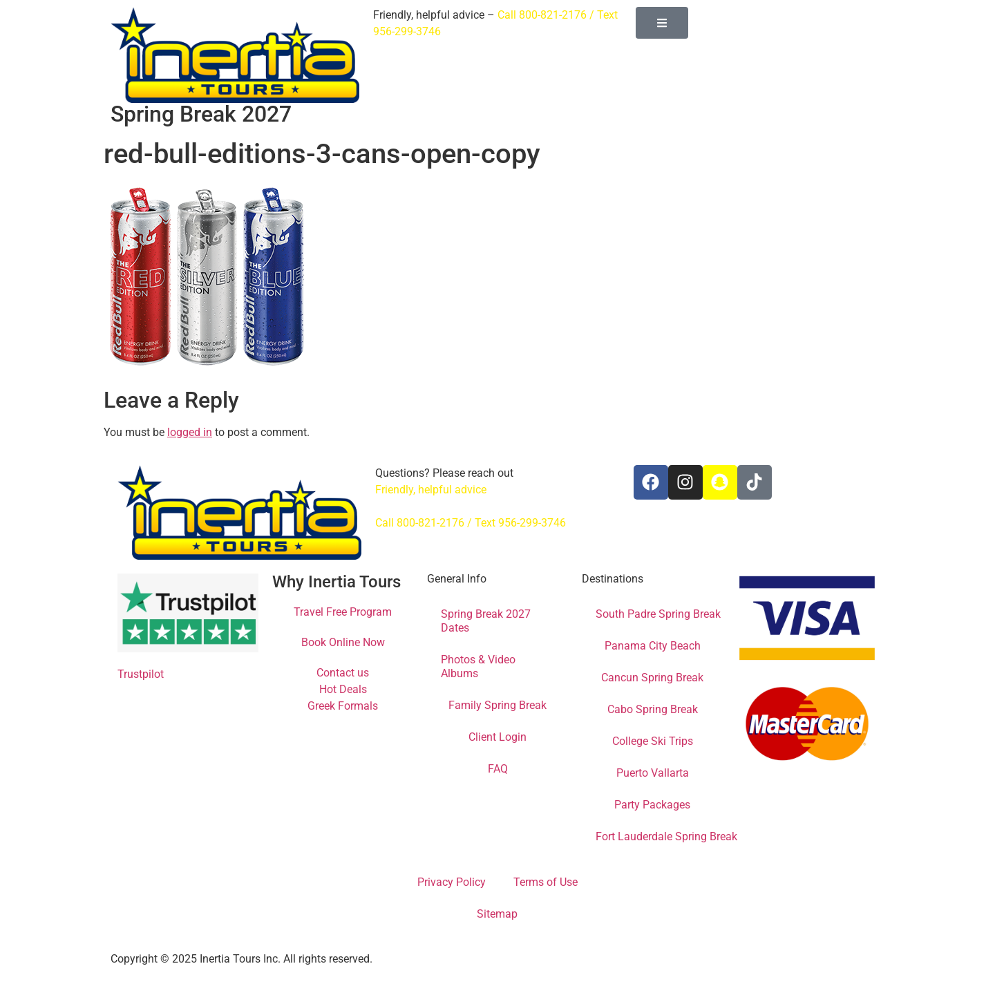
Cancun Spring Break (652, 677)
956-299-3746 (407, 31)
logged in (189, 432)
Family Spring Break (497, 705)
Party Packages (652, 804)
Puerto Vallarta (652, 772)
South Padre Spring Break (658, 614)
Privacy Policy (451, 882)
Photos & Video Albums (478, 666)
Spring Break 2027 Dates (486, 620)
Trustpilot (140, 674)
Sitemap (497, 913)
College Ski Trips (652, 741)
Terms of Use (545, 882)
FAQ (498, 768)
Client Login (497, 737)
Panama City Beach (653, 645)
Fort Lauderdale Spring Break (666, 836)
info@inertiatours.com (429, 506)
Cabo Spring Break (652, 709)
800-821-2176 (553, 14)
